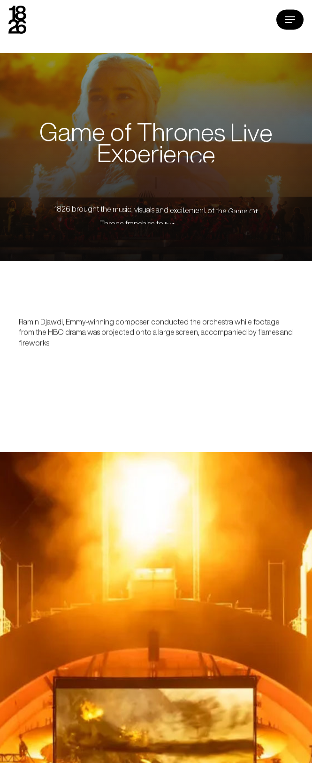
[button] (290, 19)
